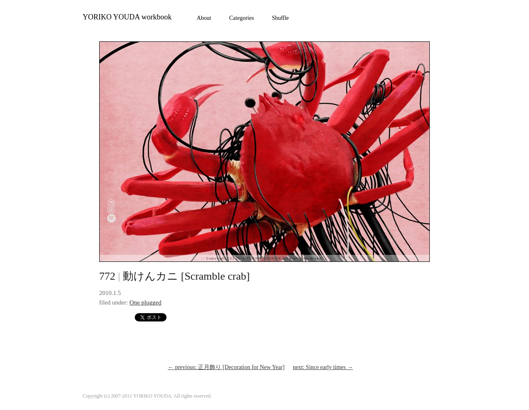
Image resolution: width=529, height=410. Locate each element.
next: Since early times (323, 367)
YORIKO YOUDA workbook (127, 17)
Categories (241, 18)
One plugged (145, 302)
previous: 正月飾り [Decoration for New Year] (226, 367)
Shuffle (280, 18)
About (204, 18)
